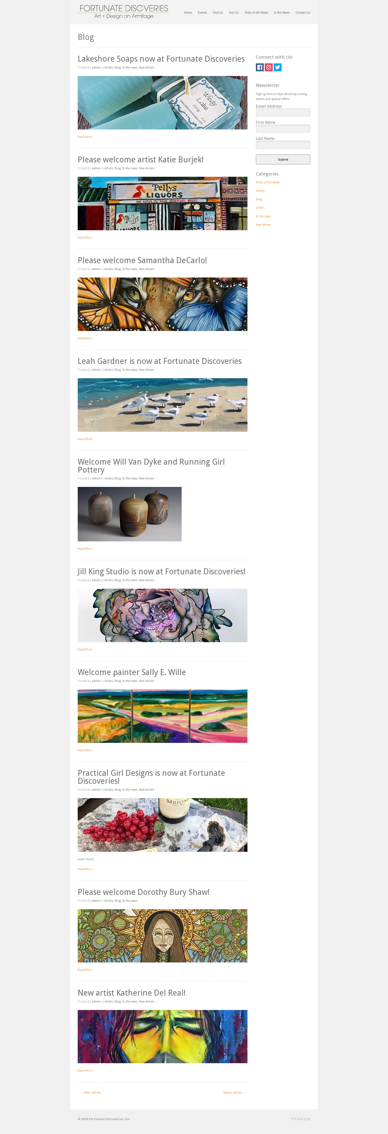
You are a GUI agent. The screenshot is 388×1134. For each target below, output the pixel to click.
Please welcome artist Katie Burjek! (141, 159)
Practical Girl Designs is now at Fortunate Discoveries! (151, 777)
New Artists (146, 67)
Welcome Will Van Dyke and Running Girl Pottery (151, 466)
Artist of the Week (256, 12)
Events (202, 13)
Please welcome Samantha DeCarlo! (142, 260)
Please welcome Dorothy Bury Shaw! (144, 892)
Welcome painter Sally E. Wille (132, 672)
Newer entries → (234, 1092)
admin (96, 67)
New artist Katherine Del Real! (132, 993)
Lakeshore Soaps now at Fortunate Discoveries (161, 59)
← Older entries (90, 1092)
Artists (108, 67)
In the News (282, 12)
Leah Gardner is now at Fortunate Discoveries (160, 361)
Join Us (234, 13)
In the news (130, 67)
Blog (118, 67)
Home (188, 12)
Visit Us (218, 12)
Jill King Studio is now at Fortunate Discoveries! (161, 571)
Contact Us (303, 12)
